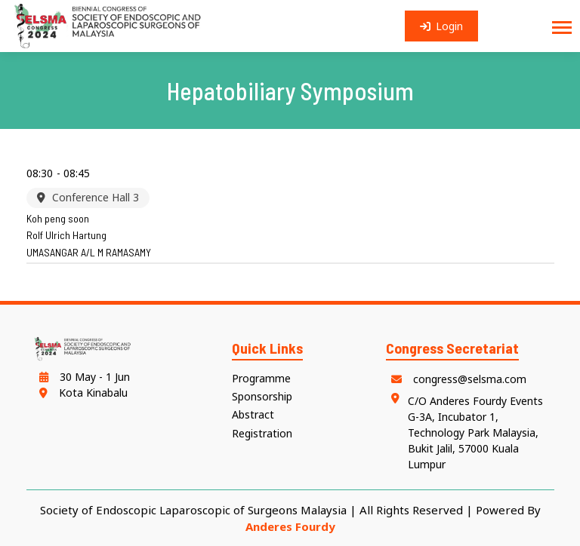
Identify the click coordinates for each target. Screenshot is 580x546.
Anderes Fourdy (290, 526)
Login (442, 26)
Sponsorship (262, 396)
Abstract (253, 414)
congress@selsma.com (456, 379)
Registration (262, 433)
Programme (261, 378)
